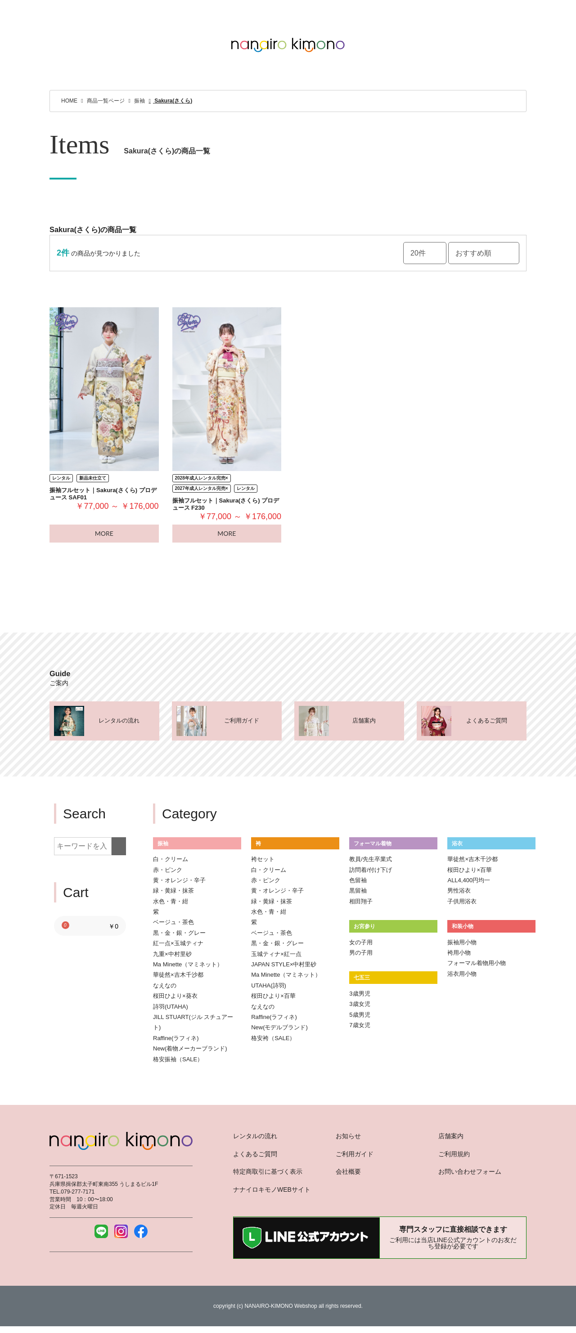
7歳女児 (359, 1025)
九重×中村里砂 (172, 954)
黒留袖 (358, 890)
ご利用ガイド (355, 1154)
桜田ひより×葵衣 (175, 995)
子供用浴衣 (462, 901)
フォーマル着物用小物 (476, 963)
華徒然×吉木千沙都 (178, 974)
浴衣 (457, 843)
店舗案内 (451, 1136)
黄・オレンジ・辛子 (179, 880)
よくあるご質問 (255, 1154)
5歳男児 (359, 1014)
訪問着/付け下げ (370, 869)
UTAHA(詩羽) (268, 985)
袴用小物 (459, 952)
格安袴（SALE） (273, 1038)
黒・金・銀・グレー (179, 932)
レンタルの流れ (255, 1136)
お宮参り (364, 926)
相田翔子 (361, 901)
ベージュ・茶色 (173, 922)
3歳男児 (359, 993)
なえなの (164, 985)
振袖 (163, 843)
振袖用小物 (462, 942)
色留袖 (358, 880)
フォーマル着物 (373, 843)
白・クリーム (170, 859)
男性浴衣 (459, 890)
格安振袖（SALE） (178, 1059)
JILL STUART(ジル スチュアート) (193, 1022)
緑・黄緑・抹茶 (173, 890)
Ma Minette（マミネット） (188, 964)
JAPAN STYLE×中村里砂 (283, 964)
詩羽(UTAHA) (170, 1006)
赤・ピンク (167, 869)
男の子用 (361, 952)
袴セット (262, 859)
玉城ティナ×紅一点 (276, 954)
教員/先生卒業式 (370, 859)
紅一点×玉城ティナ (178, 943)
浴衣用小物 (462, 973)
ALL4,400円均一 (468, 880)
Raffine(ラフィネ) (176, 1038)
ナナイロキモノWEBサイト (271, 1189)
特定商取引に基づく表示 (267, 1171)
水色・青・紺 (170, 901)
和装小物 (462, 926)
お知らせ (348, 1136)
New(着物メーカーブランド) (190, 1048)
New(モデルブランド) (279, 1027)
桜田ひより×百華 (273, 995)
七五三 (362, 977)
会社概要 (348, 1171)
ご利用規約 (454, 1154)
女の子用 (361, 942)
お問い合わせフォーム (469, 1171)
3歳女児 (359, 1004)
